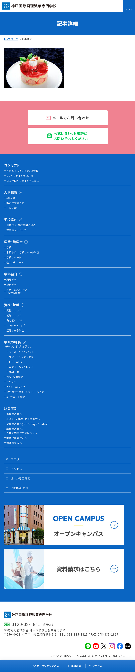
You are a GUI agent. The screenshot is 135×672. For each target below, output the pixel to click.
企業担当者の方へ (16, 437)
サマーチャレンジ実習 (21, 356)
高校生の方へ (14, 414)
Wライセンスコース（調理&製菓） (17, 291)
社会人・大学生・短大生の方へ (23, 419)
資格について (13, 310)
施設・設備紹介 (14, 376)
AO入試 (10, 198)
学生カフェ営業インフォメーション (25, 391)
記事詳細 (27, 39)
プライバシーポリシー (62, 655)
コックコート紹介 (15, 396)
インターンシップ (15, 325)
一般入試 (11, 208)
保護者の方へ (14, 442)
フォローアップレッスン (21, 351)
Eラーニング (16, 361)
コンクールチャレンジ (21, 366)
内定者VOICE (14, 320)
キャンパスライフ (15, 386)
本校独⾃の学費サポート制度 (22, 252)
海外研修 (14, 371)
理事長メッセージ (16, 230)
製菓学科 (11, 284)
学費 (9, 247)
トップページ (11, 39)
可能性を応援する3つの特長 (22, 170)
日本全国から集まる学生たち (22, 180)
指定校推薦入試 (15, 203)
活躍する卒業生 (15, 330)
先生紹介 (11, 381)
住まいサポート (14, 262)
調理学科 (11, 279)
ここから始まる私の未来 (19, 175)
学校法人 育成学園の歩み (21, 225)
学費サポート (13, 257)
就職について (13, 315)
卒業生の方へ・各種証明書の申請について (21, 430)
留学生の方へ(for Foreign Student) (27, 424)
